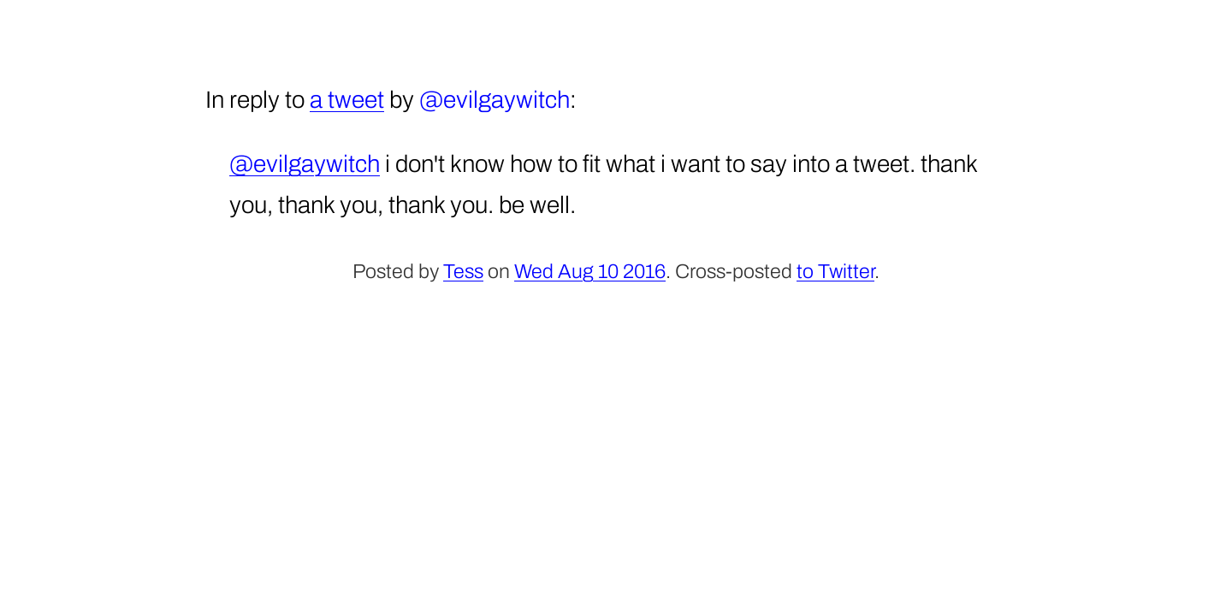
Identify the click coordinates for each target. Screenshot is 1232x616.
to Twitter (835, 271)
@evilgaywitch (304, 164)
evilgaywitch (506, 99)
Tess (463, 271)
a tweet (347, 99)
